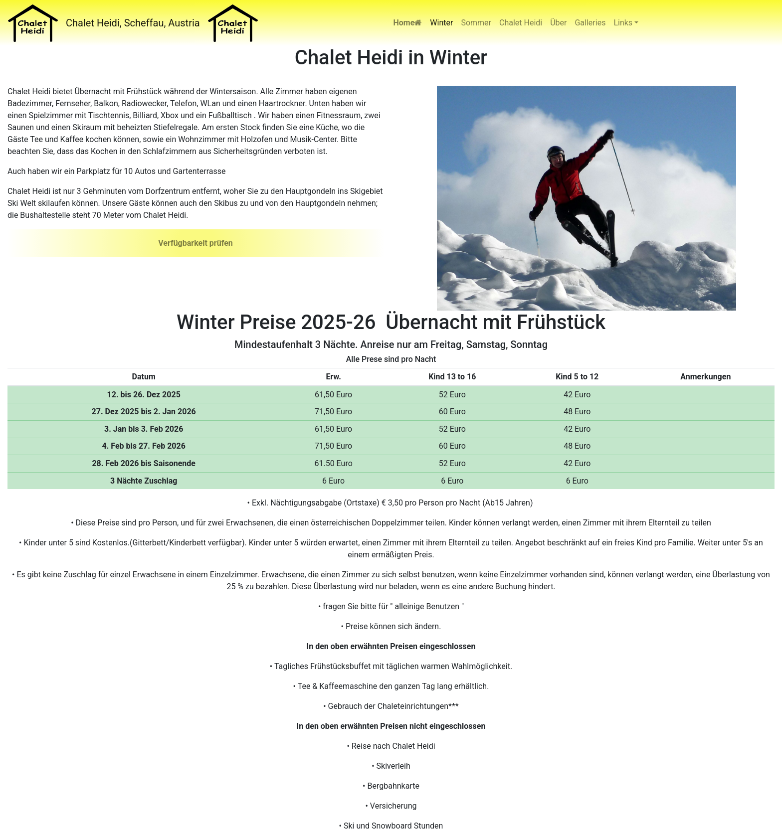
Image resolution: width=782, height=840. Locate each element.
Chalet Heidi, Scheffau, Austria (133, 23)
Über (558, 22)
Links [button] (622, 22)
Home (407, 22)
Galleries (590, 22)
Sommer (476, 22)
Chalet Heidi (520, 22)
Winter (441, 22)
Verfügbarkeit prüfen (195, 243)
